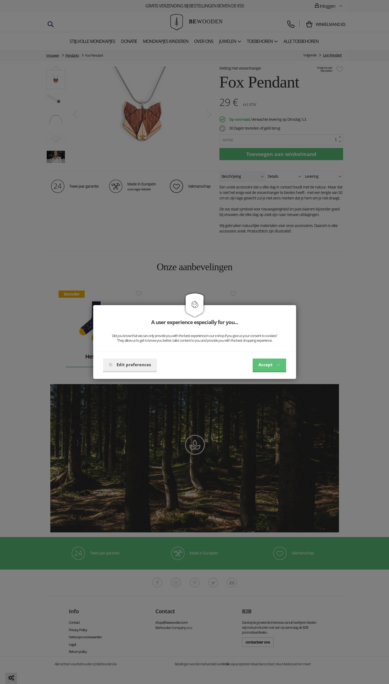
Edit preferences (130, 364)
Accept (269, 364)
